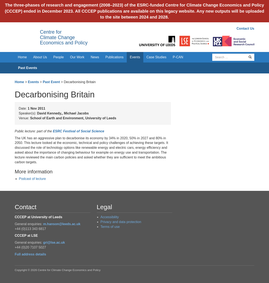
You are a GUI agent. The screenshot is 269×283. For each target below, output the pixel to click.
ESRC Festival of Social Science (78, 131)
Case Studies (156, 57)
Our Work (77, 57)
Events (135, 57)
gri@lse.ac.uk (54, 242)
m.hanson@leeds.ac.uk (61, 224)
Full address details (30, 254)
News (95, 57)
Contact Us (245, 28)
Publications (114, 57)
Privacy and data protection (120, 222)
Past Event (51, 82)
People (58, 57)
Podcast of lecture (32, 179)
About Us (40, 57)
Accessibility (109, 217)
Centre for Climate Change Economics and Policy (64, 37)
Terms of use (110, 227)
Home (22, 57)
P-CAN (178, 57)
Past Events (27, 68)
